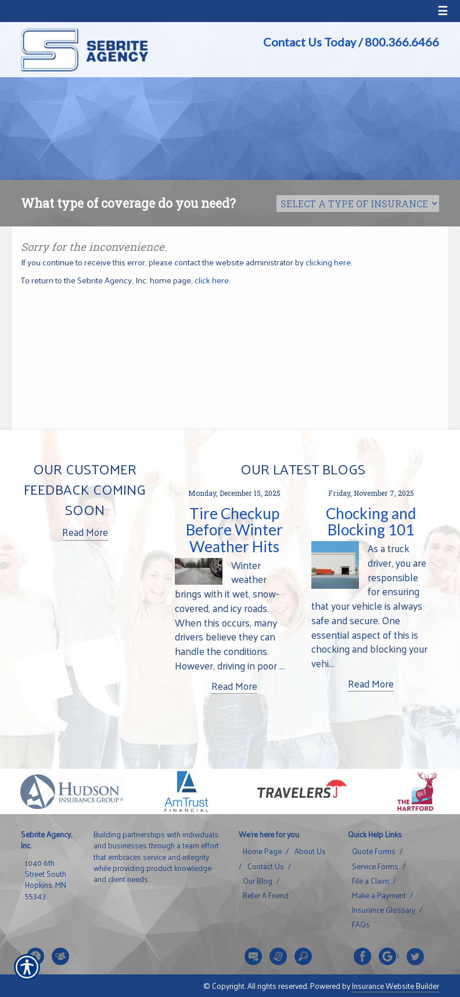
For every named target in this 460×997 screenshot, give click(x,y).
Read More (85, 532)
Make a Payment (379, 895)
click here (212, 279)
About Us (310, 851)
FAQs (361, 924)
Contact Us (265, 866)
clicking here (328, 261)
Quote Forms (374, 851)
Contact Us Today (309, 42)
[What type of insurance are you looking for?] (357, 203)
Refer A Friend (266, 895)
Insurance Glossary (383, 910)
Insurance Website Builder (395, 985)
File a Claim (370, 881)
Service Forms (375, 866)
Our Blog (257, 881)
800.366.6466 (402, 42)
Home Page (262, 851)
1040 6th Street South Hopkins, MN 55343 (45, 879)
